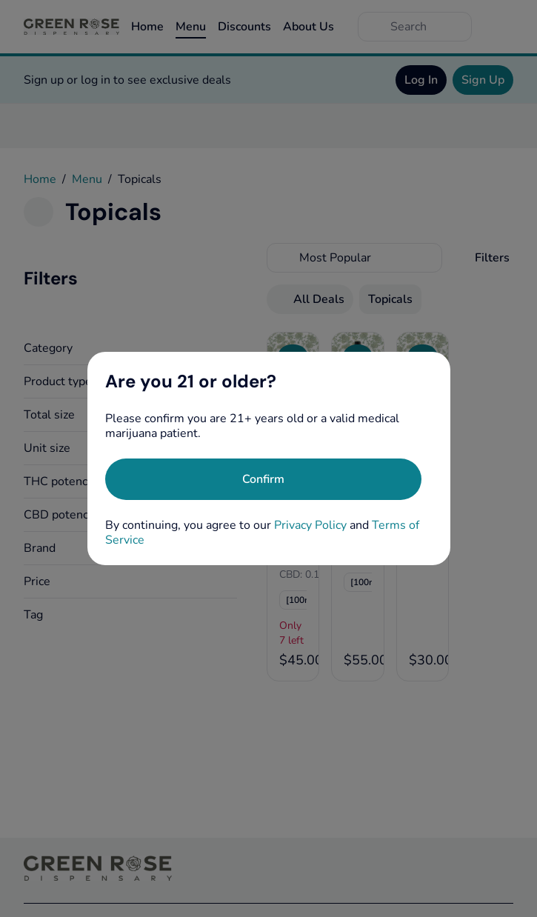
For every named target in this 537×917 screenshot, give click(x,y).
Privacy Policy (310, 525)
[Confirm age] (263, 479)
